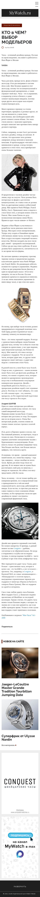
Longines (17, 548)
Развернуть (20, 886)
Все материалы (8, 745)
